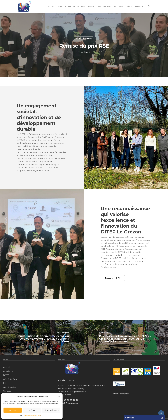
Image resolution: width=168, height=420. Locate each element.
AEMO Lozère (125, 6)
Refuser (32, 410)
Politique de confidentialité (32, 415)
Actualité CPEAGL (84, 38)
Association (64, 6)
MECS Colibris (104, 6)
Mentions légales (121, 394)
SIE (115, 6)
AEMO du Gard (88, 6)
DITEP (76, 6)
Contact (138, 6)
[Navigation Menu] (155, 6)
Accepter (12, 410)
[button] (59, 396)
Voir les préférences (51, 410)
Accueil (52, 6)
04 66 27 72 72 (70, 400)
